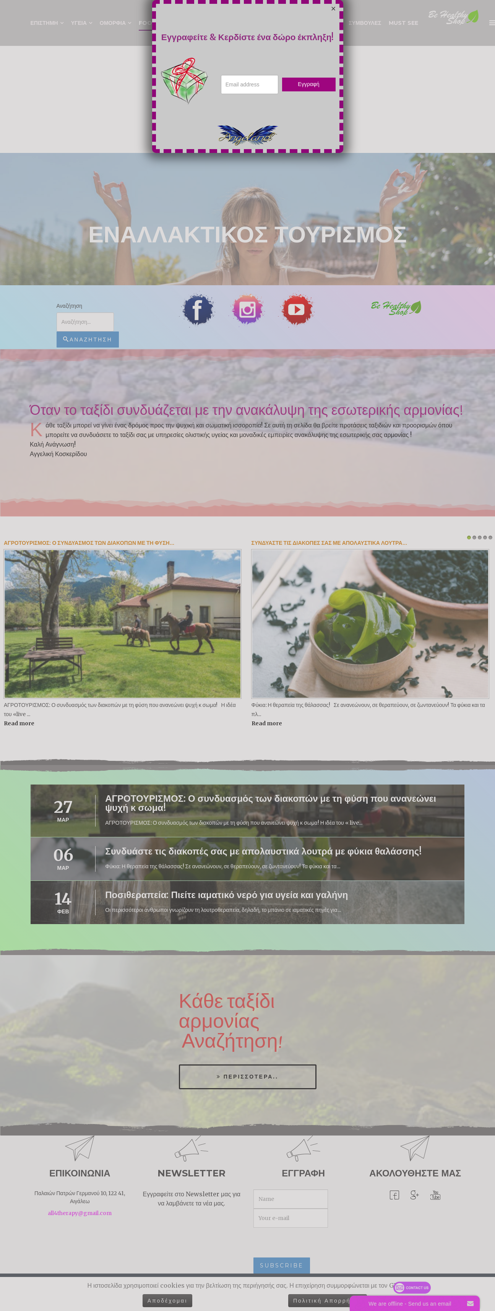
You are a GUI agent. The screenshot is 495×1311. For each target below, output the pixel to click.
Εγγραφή (308, 84)
